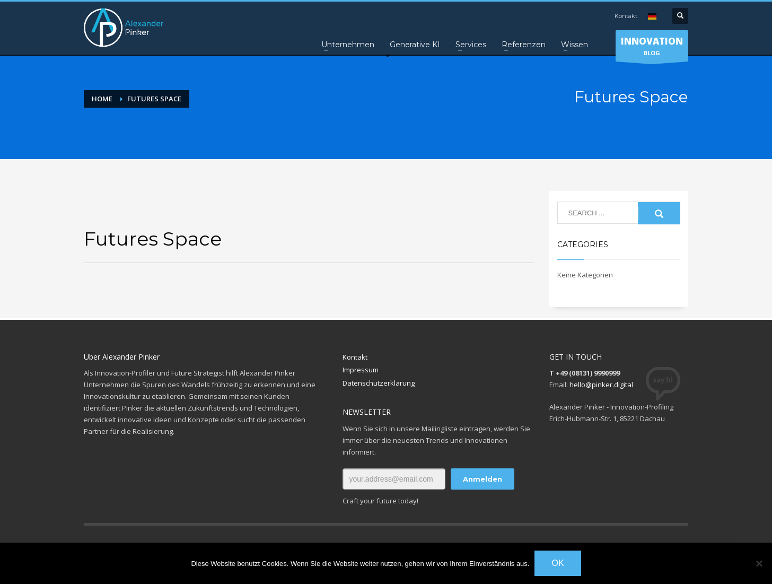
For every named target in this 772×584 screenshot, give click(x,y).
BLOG (652, 48)
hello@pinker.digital (601, 384)
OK (557, 563)
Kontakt (626, 16)
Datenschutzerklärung (379, 383)
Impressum (361, 369)
